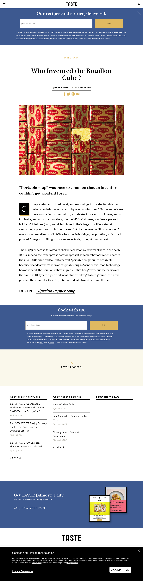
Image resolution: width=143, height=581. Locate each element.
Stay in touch (22, 508)
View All (16, 458)
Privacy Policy (37, 563)
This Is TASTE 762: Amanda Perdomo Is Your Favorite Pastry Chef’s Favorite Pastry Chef (27, 407)
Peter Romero (62, 87)
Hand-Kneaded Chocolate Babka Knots (70, 418)
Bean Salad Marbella (63, 404)
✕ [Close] (138, 550)
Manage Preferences (22, 571)
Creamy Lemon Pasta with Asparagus (67, 433)
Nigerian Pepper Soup (55, 290)
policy (64, 38)
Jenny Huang (84, 87)
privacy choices (72, 563)
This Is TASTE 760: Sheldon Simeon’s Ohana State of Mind (26, 444)
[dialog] (71, 564)
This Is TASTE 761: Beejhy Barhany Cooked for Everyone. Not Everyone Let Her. (28, 426)
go (109, 23)
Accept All (120, 570)
